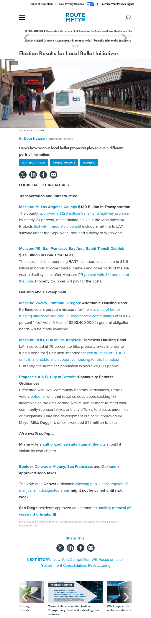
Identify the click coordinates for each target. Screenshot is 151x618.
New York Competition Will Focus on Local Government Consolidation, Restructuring (83, 562)
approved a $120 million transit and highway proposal (84, 213)
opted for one (42, 396)
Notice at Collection (41, 4)
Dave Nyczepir (35, 138)
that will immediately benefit (57, 226)
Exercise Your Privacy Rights (117, 4)
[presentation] (24, 598)
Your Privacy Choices (76, 4)
